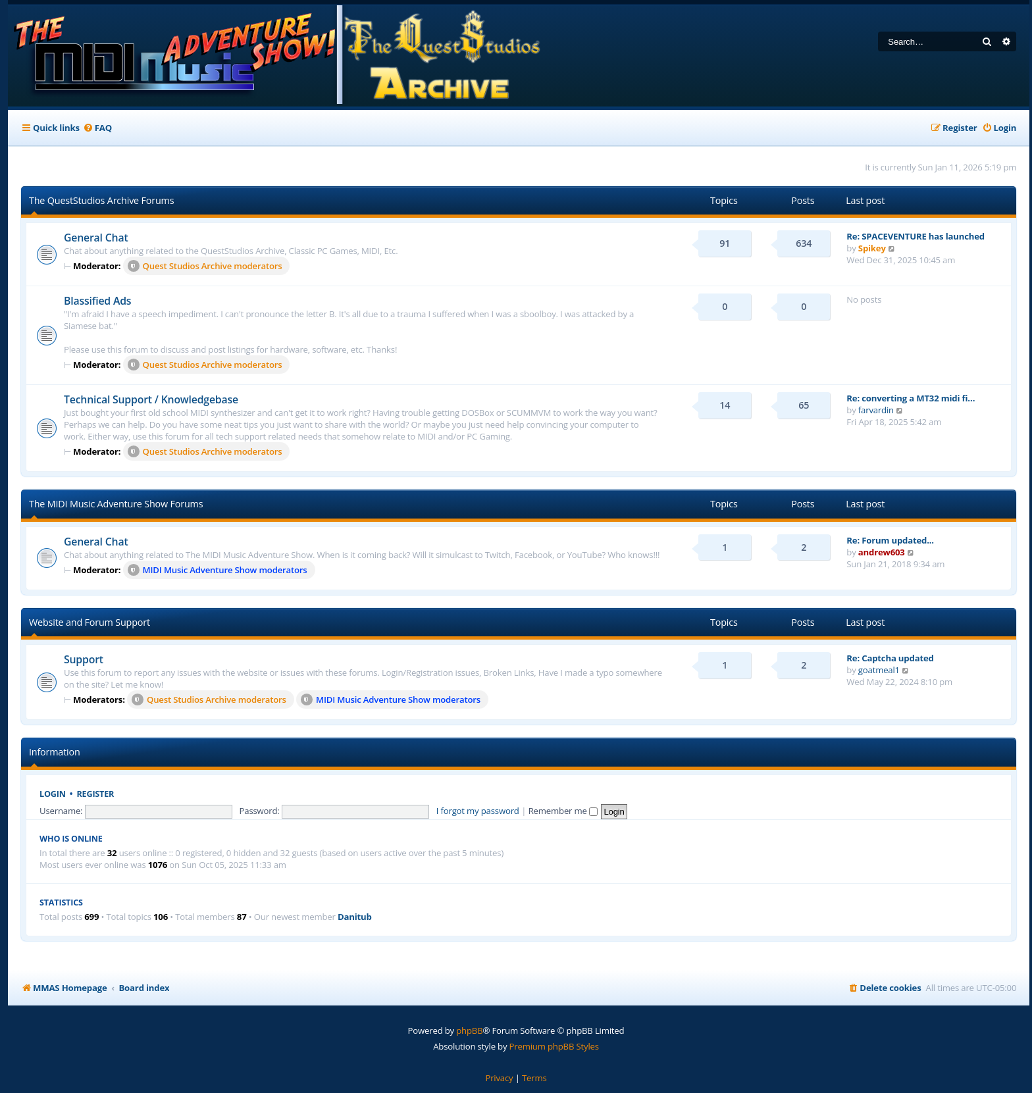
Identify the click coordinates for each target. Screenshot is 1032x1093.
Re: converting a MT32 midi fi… (910, 398)
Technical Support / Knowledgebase (151, 399)
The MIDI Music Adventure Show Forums (116, 503)
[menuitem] (97, 128)
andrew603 (881, 552)
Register (96, 794)
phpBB (469, 1030)
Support (83, 659)
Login (52, 794)
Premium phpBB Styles (554, 1046)
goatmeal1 (879, 670)
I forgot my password (477, 811)
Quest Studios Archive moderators (205, 266)
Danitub (355, 917)
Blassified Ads (97, 300)
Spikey (872, 248)
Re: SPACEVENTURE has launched (915, 236)
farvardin (876, 410)
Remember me (563, 811)
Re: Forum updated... (890, 540)
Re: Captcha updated (889, 658)
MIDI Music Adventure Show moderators (217, 570)
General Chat (96, 237)
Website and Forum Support (89, 622)
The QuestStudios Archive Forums (101, 200)
